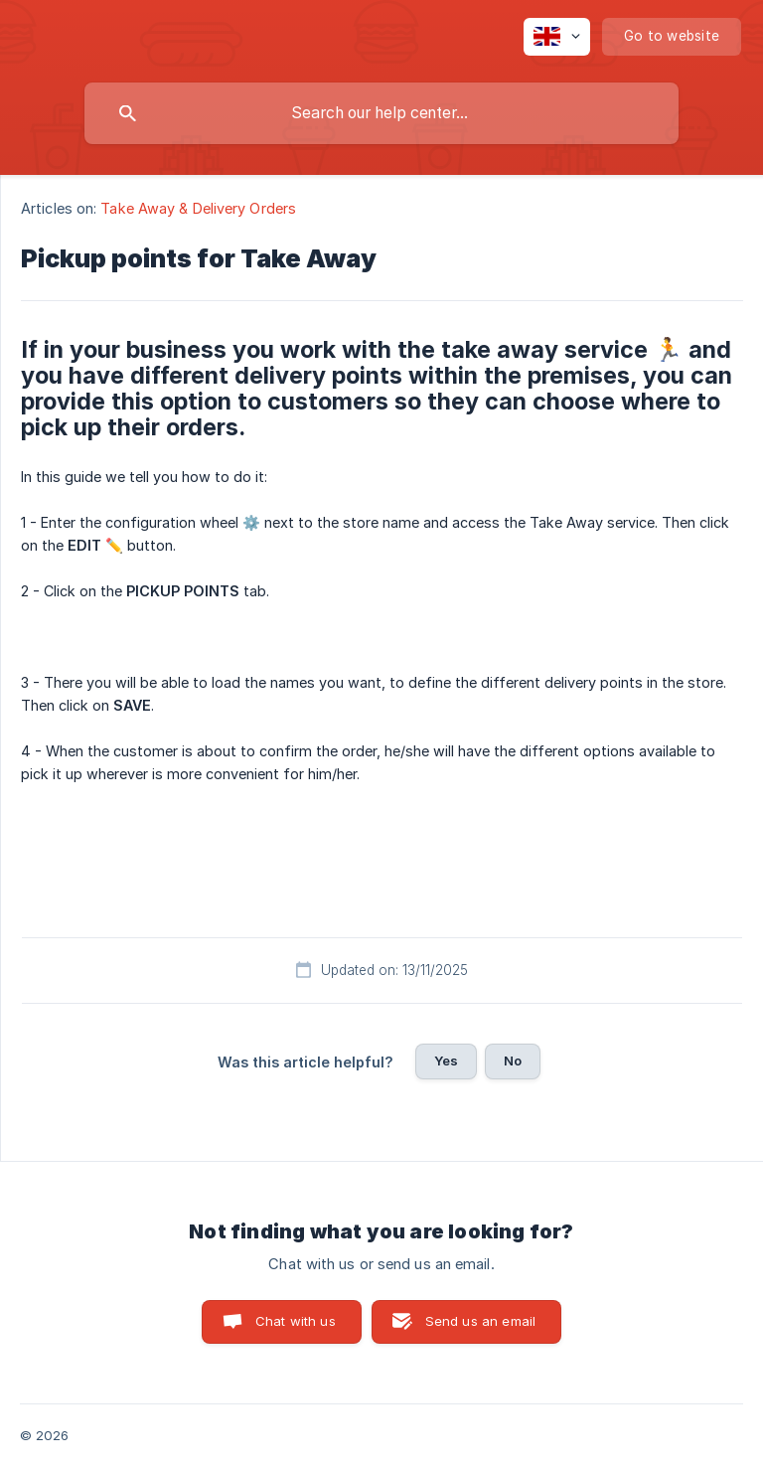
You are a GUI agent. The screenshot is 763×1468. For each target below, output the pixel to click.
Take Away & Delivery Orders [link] (198, 208)
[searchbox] (381, 113)
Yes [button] (446, 1060)
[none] (557, 37)
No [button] (513, 1060)
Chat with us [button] (295, 1321)
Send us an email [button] (480, 1321)
